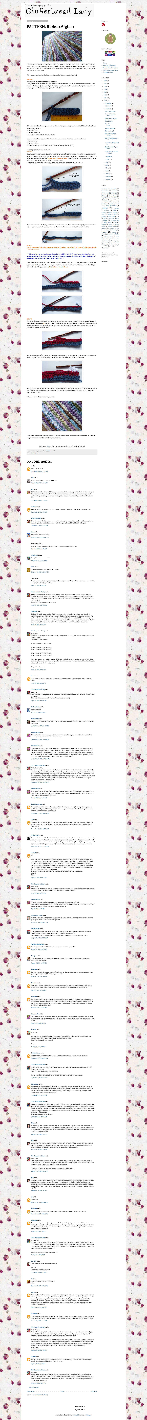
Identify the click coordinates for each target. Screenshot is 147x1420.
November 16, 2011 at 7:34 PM (40, 829)
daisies (114, 210)
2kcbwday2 (113, 188)
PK (32, 489)
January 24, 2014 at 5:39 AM (39, 1150)
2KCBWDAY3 (105, 190)
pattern (37, 453)
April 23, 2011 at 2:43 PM (38, 624)
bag (112, 197)
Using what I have (110, 111)
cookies (112, 203)
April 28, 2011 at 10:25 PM (39, 700)
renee (32, 566)
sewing (109, 238)
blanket (105, 200)
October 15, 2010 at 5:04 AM (39, 500)
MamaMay (34, 555)
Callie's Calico (35, 707)
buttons (117, 199)
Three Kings (114, 243)
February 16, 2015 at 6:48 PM (39, 1286)
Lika (32, 1123)
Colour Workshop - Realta (110, 68)
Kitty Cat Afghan (115, 220)
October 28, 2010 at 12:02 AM (39, 525)
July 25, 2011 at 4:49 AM (38, 712)
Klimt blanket (107, 222)
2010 (105, 100)
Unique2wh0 (35, 718)
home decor (111, 218)
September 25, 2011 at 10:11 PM (40, 759)
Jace (32, 532)
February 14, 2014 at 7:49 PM (39, 1214)
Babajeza (34, 956)
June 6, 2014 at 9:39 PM (38, 1255)
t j (32, 1278)
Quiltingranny (35, 928)
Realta (117, 234)
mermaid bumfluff (112, 226)
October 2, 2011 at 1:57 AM (39, 798)
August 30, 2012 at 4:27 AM (39, 949)
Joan (32, 819)
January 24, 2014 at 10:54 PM (39, 1171)
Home (62, 1391)
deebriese (34, 507)
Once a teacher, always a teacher (111, 152)
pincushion (109, 234)
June (107, 165)
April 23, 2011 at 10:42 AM (39, 605)
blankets (111, 199)
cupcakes (117, 208)
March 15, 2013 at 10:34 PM (39, 1008)
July (107, 162)
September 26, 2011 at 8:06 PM (40, 782)
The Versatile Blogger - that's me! (111, 139)
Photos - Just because (111, 118)
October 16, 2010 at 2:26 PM (39, 512)
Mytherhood (111, 228)
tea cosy (106, 243)
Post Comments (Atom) (41, 1395)
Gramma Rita (35, 732)
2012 (105, 95)
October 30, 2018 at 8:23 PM (39, 1350)
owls (118, 228)
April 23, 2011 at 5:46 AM (38, 585)
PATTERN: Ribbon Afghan (110, 134)
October (108, 109)
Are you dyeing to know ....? (110, 114)
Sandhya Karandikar (37, 944)
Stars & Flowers (114, 242)
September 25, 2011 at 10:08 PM (40, 739)
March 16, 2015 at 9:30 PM (39, 1307)
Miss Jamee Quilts (36, 915)
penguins (114, 232)
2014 (105, 89)
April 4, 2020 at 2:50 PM (38, 1364)
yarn (110, 246)
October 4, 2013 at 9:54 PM (39, 1116)
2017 (105, 81)
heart (105, 218)
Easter (103, 214)
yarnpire (117, 246)
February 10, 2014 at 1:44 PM (39, 1202)
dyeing (115, 212)
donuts (109, 212)
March (108, 173)
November (109, 106)
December (109, 103)
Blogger (89, 1415)
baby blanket (105, 198)
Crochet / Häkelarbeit (109, 65)
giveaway (104, 216)
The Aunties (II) (109, 131)
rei (32, 1197)
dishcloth (104, 212)
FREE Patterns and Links (110, 70)
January (108, 179)
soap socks (116, 238)
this (48, 446)
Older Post (94, 1391)
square (112, 240)
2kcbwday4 (114, 190)
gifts (115, 214)
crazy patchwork (111, 205)
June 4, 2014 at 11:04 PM (38, 1231)
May (107, 168)
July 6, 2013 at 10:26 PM (38, 1046)
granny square (111, 216)
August (108, 159)
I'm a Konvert (109, 121)
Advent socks (113, 194)
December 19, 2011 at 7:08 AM (40, 846)
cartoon (106, 202)
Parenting (114, 230)
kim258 (76, 1415)
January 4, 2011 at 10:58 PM (39, 560)
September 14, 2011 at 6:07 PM (40, 726)
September (109, 156)
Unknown (34, 969)
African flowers (112, 196)
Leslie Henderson (36, 804)
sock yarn (105, 240)
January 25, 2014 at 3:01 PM (39, 1190)
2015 (105, 86)
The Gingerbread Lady (38, 592)
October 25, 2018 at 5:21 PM (39, 1321)
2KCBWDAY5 (105, 192)
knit (115, 222)
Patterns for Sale (108, 72)
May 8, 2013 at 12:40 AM (38, 1023)
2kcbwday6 (114, 192)
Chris (33, 1292)
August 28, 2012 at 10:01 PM (39, 922)
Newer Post (30, 1391)
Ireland (105, 220)
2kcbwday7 (104, 194)
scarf (112, 236)
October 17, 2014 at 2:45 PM (39, 1272)
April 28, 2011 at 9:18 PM (38, 683)
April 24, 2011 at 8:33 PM (38, 669)
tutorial (104, 246)
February (108, 176)
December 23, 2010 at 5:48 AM (40, 537)
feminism (109, 214)
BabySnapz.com (36, 518)
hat (118, 216)
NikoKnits (34, 611)
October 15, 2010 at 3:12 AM (39, 483)
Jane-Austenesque (110, 128)
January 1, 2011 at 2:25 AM (39, 549)
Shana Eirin (34, 1084)
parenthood (106, 230)
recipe (105, 236)
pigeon (103, 234)
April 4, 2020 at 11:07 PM (38, 1383)
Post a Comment (34, 1387)
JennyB (33, 853)
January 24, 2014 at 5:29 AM (39, 1134)
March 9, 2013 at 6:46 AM (38, 990)
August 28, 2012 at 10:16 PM (39, 938)
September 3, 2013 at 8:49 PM (39, 1058)
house (117, 218)
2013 (105, 92)
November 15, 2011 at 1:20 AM (40, 813)
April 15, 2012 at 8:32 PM (38, 893)
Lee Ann (33, 1261)
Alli (32, 477)
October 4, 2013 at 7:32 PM (39, 1095)
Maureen (34, 1313)
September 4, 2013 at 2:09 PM (39, 1078)
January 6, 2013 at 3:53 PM (39, 963)
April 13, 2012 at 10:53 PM (39, 877)
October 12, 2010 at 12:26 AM (39, 471)
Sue (32, 676)
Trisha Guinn (35, 835)
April (107, 171)
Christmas (104, 203)
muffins (104, 228)
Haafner (33, 1029)
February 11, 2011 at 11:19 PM (40, 572)
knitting (104, 224)
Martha (33, 1356)
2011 (105, 98)
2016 (105, 83)
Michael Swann (35, 1053)
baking (117, 198)
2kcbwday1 (104, 188)
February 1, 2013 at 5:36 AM (39, 976)
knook (110, 224)
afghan (104, 196)
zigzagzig (105, 247)
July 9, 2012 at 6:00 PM (38, 909)
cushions (106, 210)
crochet (33, 453)
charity (114, 201)
